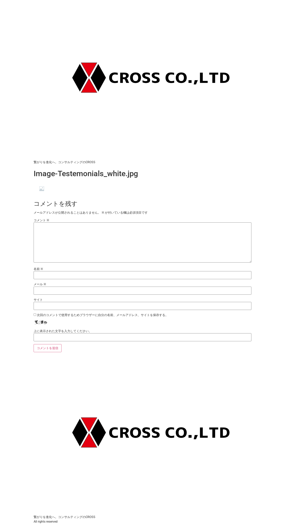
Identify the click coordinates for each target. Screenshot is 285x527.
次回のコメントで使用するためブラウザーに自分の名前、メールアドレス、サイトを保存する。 (102, 315)
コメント (41, 220)
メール (40, 284)
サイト (38, 299)
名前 (38, 269)
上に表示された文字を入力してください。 (63, 331)
